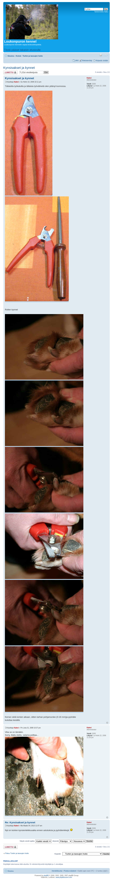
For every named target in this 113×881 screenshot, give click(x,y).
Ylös (107, 723)
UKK (77, 60)
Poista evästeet (70, 871)
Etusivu (11, 56)
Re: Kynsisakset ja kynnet (20, 822)
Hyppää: (57, 854)
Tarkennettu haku (101, 12)
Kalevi (16, 82)
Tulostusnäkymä (101, 55)
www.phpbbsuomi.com (64, 877)
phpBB (46, 875)
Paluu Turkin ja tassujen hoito (17, 853)
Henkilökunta (57, 871)
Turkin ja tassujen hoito (33, 56)
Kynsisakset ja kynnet (19, 68)
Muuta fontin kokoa (105, 55)
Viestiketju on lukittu (10, 72)
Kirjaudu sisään (102, 60)
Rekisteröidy (87, 60)
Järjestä (62, 841)
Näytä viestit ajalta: (35, 841)
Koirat (18, 56)
